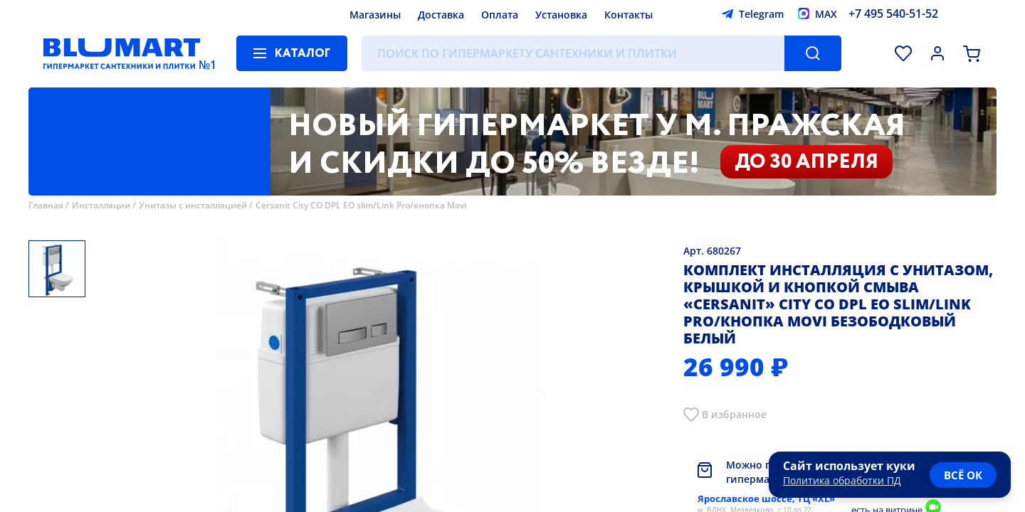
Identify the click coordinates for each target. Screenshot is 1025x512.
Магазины (375, 14)
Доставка (441, 14)
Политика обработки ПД (842, 480)
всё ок (963, 475)
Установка (561, 14)
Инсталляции (101, 205)
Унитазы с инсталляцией (193, 205)
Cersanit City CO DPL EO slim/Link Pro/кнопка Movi (361, 205)
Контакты (628, 14)
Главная (45, 205)
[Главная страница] (122, 53)
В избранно (731, 414)
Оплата (499, 14)
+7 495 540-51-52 (893, 13)
